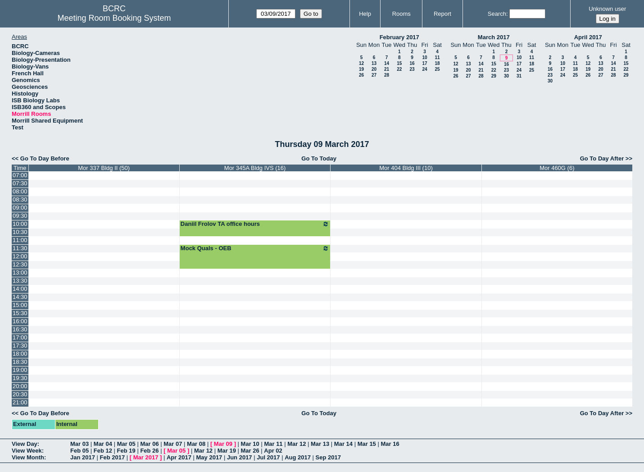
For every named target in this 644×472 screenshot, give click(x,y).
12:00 (20, 256)
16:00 (20, 321)
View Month (28, 457)
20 (374, 69)
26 (361, 75)
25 (437, 69)
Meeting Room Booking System (114, 18)
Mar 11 (273, 443)
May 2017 (209, 457)
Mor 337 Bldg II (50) (104, 168)
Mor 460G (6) (557, 168)
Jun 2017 (239, 457)
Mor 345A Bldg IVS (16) (255, 168)
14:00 (20, 288)
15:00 (20, 305)
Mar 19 (227, 450)
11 (437, 57)
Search (497, 13)
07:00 (20, 175)
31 (519, 75)
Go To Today (318, 158)
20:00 (20, 386)
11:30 (20, 248)
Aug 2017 (298, 457)
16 (411, 63)
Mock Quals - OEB (255, 248)
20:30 (20, 394)
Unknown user (607, 8)
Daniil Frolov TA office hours (255, 224)
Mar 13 (320, 443)
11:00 (20, 240)
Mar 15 (367, 443)
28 (386, 75)
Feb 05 (79, 450)
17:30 (20, 345)
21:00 (20, 402)
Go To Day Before (44, 158)
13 (374, 63)
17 (424, 63)
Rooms (401, 13)
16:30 (20, 329)
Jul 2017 (268, 457)
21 (386, 69)
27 (374, 75)
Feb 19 (126, 450)
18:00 (20, 353)
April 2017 (588, 37)
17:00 (20, 337)
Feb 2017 (112, 457)
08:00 (20, 191)
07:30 (20, 183)
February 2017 (399, 37)
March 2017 (494, 37)
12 (361, 63)
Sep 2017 (328, 457)
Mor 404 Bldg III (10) (406, 168)
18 (437, 63)
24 (424, 69)
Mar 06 (149, 443)
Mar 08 (196, 443)
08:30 (20, 199)
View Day (24, 443)
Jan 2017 (82, 457)
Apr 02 (273, 450)
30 (506, 75)
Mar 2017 (146, 457)
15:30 (20, 313)
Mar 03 (79, 443)
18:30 (20, 361)
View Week (27, 450)
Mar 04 (103, 443)
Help (365, 13)
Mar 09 (223, 443)
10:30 (20, 232)
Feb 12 (103, 450)
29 (493, 75)
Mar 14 (343, 443)
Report (442, 13)
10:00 (20, 223)
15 (399, 63)
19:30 (20, 378)
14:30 (20, 296)
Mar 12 (296, 443)
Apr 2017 (179, 457)
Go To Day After (602, 158)
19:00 (20, 370)
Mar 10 (250, 443)
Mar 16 (390, 443)
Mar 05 (126, 443)
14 (386, 63)
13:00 (20, 272)
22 (399, 69)
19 (361, 69)
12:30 (20, 264)
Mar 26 (250, 450)
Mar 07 (172, 443)
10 (424, 57)
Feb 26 (149, 450)
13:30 (20, 280)
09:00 (20, 207)
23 (411, 69)
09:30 (20, 215)
